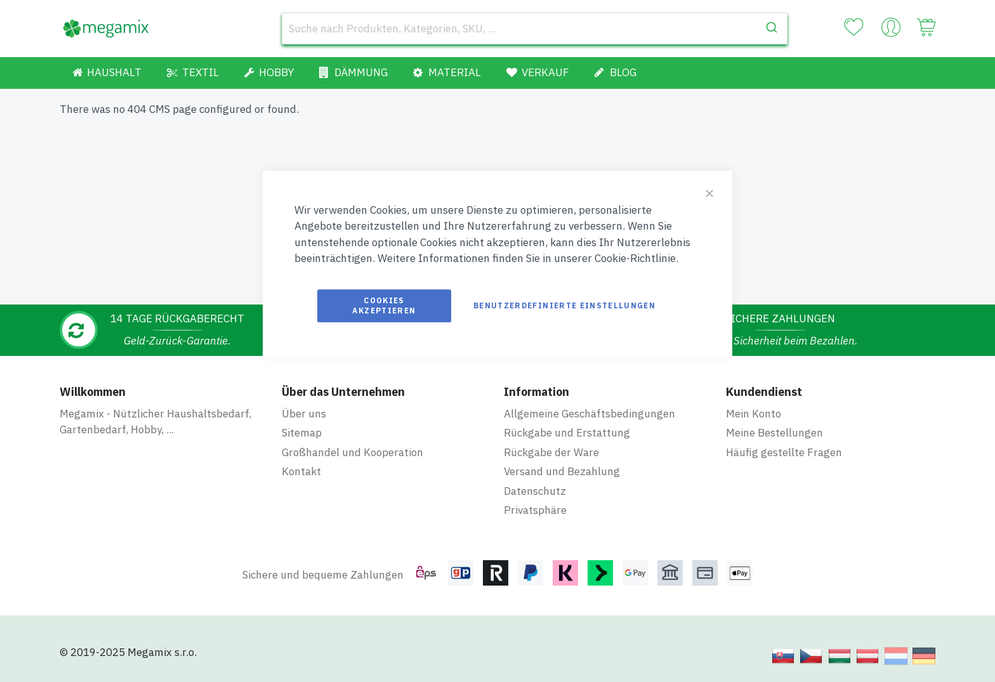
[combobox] (534, 28)
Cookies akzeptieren (384, 305)
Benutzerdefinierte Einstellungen (564, 305)
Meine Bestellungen (774, 433)
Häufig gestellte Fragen (784, 452)
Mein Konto (753, 414)
